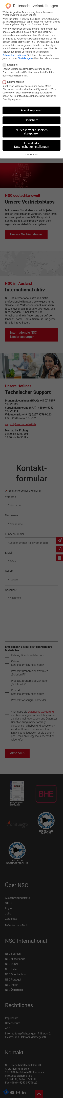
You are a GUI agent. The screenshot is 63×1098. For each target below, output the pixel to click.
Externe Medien (15, 82)
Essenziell (12, 64)
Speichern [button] (31, 120)
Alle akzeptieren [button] (31, 110)
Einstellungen (25, 58)
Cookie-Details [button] (32, 154)
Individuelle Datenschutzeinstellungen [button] (31, 145)
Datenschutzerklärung (14, 55)
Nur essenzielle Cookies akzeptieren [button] (32, 131)
